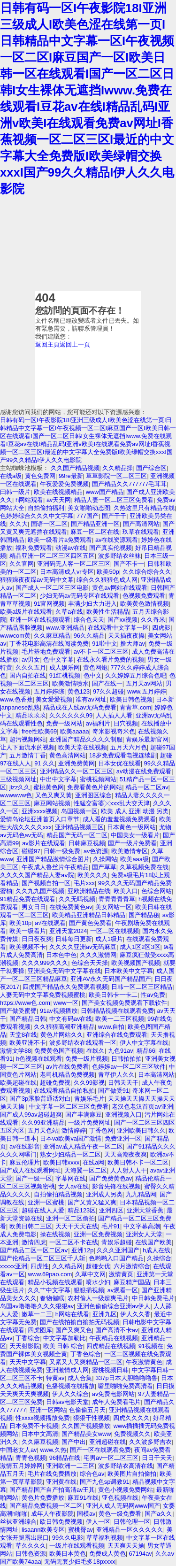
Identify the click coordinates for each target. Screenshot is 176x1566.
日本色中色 (61, 954)
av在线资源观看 (116, 539)
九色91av (120, 1050)
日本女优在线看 (119, 763)
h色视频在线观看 (39, 1058)
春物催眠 (52, 1298)
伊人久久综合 (70, 1393)
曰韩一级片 (15, 491)
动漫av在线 (70, 547)
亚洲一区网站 (48, 1409)
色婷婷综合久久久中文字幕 (36, 515)
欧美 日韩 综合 (63, 1346)
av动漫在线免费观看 (144, 771)
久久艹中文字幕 (49, 1290)
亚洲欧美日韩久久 (141, 1130)
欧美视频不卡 (27, 946)
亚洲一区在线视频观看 (39, 619)
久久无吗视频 (77, 899)
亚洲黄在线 (61, 1481)
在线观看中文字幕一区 (118, 627)
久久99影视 (89, 1082)
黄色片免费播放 (43, 1497)
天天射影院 (24, 1346)
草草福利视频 (104, 1537)
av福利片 (98, 723)
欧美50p (108, 571)
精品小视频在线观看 (55, 1282)
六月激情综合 (132, 1266)
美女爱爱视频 (54, 699)
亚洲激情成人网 (67, 1369)
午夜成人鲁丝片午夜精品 (55, 867)
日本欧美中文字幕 (128, 970)
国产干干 (114, 515)
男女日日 (34, 906)
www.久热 (53, 1449)
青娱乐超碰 (116, 1242)
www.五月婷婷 (146, 691)
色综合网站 (156, 891)
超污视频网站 (27, 739)
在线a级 (11, 475)
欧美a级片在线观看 (26, 611)
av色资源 (96, 851)
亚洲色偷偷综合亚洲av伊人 (114, 1306)
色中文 (93, 675)
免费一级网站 (64, 723)
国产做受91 (113, 1090)
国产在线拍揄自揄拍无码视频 (79, 1322)
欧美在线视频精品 (58, 491)
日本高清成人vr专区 (67, 571)
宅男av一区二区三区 (111, 1457)
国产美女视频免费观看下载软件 (124, 1002)
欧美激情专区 (129, 851)
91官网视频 (49, 603)
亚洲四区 (111, 1210)
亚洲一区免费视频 (98, 1234)
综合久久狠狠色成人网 (107, 579)
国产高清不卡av (116, 1330)
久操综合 (159, 1258)
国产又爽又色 (73, 1330)
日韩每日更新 (73, 938)
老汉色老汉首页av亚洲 (142, 1106)
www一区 (66, 1002)
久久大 (18, 523)
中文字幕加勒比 (64, 1338)
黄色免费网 (40, 475)
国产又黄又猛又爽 (92, 1202)
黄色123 (79, 691)
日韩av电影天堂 (67, 1401)
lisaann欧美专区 (43, 1529)
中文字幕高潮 (141, 1226)
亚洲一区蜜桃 (46, 1202)
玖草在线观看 (140, 531)
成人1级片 (109, 938)
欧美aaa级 (134, 859)
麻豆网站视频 (52, 803)
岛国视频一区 (79, 811)
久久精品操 (117, 467)
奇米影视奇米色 (113, 731)
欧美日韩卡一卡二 (113, 994)
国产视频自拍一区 (46, 883)
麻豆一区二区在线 (94, 531)
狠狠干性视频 (91, 1417)
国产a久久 (158, 1513)
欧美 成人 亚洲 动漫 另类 (134, 811)
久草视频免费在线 (144, 867)
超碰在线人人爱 (43, 1210)
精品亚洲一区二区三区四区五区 (52, 555)
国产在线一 (107, 683)
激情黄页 (121, 1274)
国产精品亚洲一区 (95, 523)
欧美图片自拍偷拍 (131, 1473)
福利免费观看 (33, 547)
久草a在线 (69, 611)
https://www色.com (25, 1002)
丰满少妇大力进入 (92, 603)
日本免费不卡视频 (33, 1425)
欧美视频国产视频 (135, 962)
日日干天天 (157, 1457)
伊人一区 (98, 1521)
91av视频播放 (58, 1010)
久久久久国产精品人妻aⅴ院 (37, 875)
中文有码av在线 (70, 1018)
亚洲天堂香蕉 (145, 1210)
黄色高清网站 (67, 755)
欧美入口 (126, 891)
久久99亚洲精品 (43, 1122)
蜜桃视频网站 (98, 779)
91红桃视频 (64, 675)
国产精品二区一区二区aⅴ (34, 1250)
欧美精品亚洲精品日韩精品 (88, 914)
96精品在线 (64, 1457)
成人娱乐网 (64, 667)
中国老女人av (18, 1449)
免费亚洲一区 (123, 1138)
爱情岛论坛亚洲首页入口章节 (39, 819)
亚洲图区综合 (93, 795)
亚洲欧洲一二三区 (70, 1465)
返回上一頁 (75, 344)
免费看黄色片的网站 (94, 787)
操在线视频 (55, 1234)
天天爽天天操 (125, 1545)
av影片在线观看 (43, 843)
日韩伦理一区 (132, 1521)
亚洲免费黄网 (76, 763)
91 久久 (44, 763)
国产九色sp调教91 (105, 1481)
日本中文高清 (40, 1433)
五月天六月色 (128, 747)
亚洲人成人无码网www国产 (123, 1505)
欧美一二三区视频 (119, 1018)
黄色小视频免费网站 (125, 1489)
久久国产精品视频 (75, 467)
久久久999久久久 (45, 962)
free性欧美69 (39, 731)
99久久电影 (67, 1537)
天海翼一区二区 (85, 1170)
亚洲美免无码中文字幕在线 (64, 970)
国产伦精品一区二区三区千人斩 (42, 1258)
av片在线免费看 (67, 1066)
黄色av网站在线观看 (119, 587)
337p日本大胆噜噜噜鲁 (126, 1377)
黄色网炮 (95, 667)
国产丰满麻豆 (83, 1114)
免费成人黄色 (107, 1553)
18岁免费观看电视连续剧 (123, 755)
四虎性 (40, 1266)
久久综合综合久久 (146, 571)
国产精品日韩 (27, 1018)
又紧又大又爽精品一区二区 (85, 1361)
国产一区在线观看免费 (100, 1449)
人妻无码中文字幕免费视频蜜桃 (42, 994)
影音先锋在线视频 (116, 1186)
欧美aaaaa (74, 731)
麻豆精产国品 (132, 1282)
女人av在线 (73, 1186)
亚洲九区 (104, 1314)
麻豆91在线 (83, 1497)
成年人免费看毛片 (116, 1401)
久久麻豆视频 (40, 1441)
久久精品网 (67, 1266)
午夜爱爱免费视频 (64, 483)
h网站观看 (29, 499)
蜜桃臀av (80, 1529)
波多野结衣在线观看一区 (82, 1042)
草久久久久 (30, 1545)
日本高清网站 (156, 1074)
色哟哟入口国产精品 (116, 1258)
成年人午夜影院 (52, 1513)
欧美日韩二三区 (30, 1226)
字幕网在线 (70, 1178)
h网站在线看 (72, 1314)
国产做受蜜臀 (18, 1010)
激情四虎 (34, 1242)
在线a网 (93, 1162)
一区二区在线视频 (114, 930)
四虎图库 (40, 1330)
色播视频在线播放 (70, 1385)
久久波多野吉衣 (150, 1441)
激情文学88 (15, 1050)
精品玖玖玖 (30, 715)
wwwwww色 (16, 795)
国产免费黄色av (110, 1178)
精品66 (146, 1050)
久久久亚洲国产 (118, 1250)
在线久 (95, 1050)
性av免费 (153, 994)
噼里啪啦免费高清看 (125, 1385)
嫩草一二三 (37, 1314)
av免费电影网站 (113, 1393)
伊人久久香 (135, 1314)
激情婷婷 (73, 1130)
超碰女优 (98, 1266)
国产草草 (104, 867)
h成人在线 (156, 1250)
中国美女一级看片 (135, 835)
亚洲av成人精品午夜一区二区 (83, 1146)
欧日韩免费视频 (61, 1521)
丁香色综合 (85, 1354)
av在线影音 (24, 1146)
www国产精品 (104, 491)
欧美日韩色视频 (131, 699)
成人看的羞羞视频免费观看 (119, 819)
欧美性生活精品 (107, 611)
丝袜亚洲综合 (18, 1521)
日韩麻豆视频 (87, 843)
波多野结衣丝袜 (119, 555)
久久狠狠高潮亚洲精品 (64, 1026)
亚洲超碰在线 (107, 1441)
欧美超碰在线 (18, 1082)
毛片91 (110, 1226)
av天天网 (58, 499)
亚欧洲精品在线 (89, 891)
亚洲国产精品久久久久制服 (85, 739)
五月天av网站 (144, 683)
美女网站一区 (113, 906)
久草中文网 (90, 1274)
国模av (86, 1513)
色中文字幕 (58, 659)
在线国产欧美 (153, 1242)
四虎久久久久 (131, 1417)
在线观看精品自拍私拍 (64, 1090)
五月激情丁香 (27, 755)
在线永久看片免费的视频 (110, 659)
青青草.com (135, 707)
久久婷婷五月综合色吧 (135, 675)
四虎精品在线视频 (110, 1346)
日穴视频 (126, 723)
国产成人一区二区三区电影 (52, 587)
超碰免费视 (55, 1082)
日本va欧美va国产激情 (70, 1138)
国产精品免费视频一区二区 (46, 1505)
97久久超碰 (108, 691)
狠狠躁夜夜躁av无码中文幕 (37, 579)
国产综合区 (151, 467)
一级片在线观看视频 (76, 1545)
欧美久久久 (92, 875)
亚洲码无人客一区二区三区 (73, 563)
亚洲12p (82, 1250)
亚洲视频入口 (123, 1114)
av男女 (31, 659)
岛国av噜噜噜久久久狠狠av (37, 1306)
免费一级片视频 (86, 1058)
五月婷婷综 (49, 691)
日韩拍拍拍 (126, 1058)
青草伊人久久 (116, 1074)
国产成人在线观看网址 (30, 1170)
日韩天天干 (123, 1082)
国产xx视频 (122, 619)
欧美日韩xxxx (61, 1162)
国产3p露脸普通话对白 (40, 1098)
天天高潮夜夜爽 (125, 1154)
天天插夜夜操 (126, 635)
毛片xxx (84, 883)
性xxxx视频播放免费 (42, 1417)
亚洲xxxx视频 (40, 811)
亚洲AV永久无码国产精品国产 (110, 978)
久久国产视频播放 (85, 1425)
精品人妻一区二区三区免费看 (113, 499)
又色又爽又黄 (53, 795)
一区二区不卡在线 (73, 1242)
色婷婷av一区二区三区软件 (129, 1066)
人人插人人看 (114, 715)
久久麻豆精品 (52, 635)
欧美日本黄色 (67, 1553)
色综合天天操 (89, 962)
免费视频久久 (132, 1433)
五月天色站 (43, 1130)
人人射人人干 (128, 1170)
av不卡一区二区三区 (101, 651)
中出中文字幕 (58, 779)
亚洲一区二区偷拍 (70, 1218)
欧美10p (20, 922)
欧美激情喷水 (70, 683)
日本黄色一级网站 (131, 827)
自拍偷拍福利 (46, 507)
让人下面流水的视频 (27, 747)
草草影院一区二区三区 (116, 475)
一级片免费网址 (89, 1122)
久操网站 (105, 859)
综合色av (92, 1473)
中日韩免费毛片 (153, 1298)
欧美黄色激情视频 (144, 603)
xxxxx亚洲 (13, 1266)
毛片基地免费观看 (46, 651)
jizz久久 (19, 787)
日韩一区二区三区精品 (141, 986)
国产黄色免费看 (90, 922)
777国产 (88, 515)
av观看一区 (122, 1290)
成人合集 (80, 1377)
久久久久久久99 (70, 715)
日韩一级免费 (62, 851)
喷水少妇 (98, 1282)
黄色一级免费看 (120, 1513)
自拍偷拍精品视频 (58, 1194)
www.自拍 (111, 1026)
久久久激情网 (98, 954)
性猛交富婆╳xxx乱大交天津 (112, 803)
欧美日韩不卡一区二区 (137, 1162)
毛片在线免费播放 (52, 1473)
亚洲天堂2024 (68, 930)
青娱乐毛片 (89, 1098)
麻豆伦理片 (24, 1162)
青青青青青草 (117, 899)
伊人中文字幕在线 (144, 1042)
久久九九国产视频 (39, 891)
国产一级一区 (33, 1178)
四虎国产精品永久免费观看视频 (65, 986)
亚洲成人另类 (104, 1194)
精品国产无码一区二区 (76, 835)
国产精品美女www (86, 1433)
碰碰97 (31, 851)
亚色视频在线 (120, 1497)
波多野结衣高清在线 (125, 1465)
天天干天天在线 (76, 1226)
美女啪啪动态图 (89, 507)
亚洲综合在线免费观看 (116, 1034)
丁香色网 (101, 1130)
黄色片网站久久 (61, 1034)
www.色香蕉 (16, 699)
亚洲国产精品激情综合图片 (53, 859)
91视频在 (150, 1346)
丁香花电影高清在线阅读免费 (49, 643)
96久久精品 (89, 635)
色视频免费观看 (143, 595)
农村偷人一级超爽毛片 (98, 1298)
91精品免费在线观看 (27, 899)
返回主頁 (47, 344)
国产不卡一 (129, 563)
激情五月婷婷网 (21, 1465)
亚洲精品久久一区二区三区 (76, 771)
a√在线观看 (50, 922)
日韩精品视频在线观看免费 (117, 1010)
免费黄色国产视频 (58, 1050)
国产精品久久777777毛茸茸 (129, 483)
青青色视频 (30, 1457)
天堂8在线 (23, 1034)
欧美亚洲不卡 (27, 1042)
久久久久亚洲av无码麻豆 (83, 946)
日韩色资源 (30, 1553)
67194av (140, 1553)
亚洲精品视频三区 (79, 827)
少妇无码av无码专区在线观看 (80, 595)
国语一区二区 (49, 523)
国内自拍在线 (27, 675)
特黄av (55, 1377)
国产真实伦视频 (110, 547)
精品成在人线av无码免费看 (80, 707)
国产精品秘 (144, 914)
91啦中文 (104, 643)
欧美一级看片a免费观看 (60, 539)
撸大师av (132, 643)
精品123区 (82, 1210)
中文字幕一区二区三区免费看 (68, 1106)
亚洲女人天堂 (144, 1234)
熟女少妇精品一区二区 (70, 1154)
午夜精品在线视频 (113, 1338)
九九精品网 (141, 1194)
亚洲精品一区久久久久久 (129, 1529)
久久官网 (21, 563)
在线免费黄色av (70, 906)
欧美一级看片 (27, 930)
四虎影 (161, 627)
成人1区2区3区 (140, 946)
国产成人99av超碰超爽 (31, 1114)
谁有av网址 (91, 699)
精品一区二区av (146, 787)
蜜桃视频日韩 (110, 1369)
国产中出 (73, 1441)
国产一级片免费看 (132, 843)
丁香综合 (27, 1338)
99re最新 (71, 475)
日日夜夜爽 (37, 938)
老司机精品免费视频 (67, 1074)
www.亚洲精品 (65, 627)
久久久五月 (30, 667)
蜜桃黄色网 (48, 787)
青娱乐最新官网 (147, 739)
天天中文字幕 (27, 1361)
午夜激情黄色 (144, 1361)
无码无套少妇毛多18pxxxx (79, 1561)
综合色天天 (89, 619)
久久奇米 (153, 619)
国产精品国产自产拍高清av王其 (52, 1489)
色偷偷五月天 (87, 1409)
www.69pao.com (50, 1274)
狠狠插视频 (89, 1290)
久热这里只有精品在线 (144, 507)
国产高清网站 (141, 523)
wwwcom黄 (15, 635)
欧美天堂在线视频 (82, 747)
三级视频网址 (18, 779)
